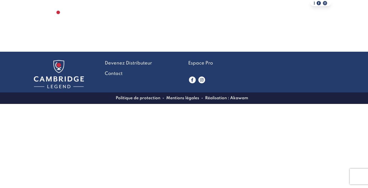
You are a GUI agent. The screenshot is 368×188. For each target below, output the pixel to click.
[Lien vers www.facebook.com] (192, 80)
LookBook (215, 19)
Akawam (239, 98)
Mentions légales (182, 98)
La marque (176, 19)
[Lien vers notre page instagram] (325, 3)
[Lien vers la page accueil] (58, 19)
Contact (251, 19)
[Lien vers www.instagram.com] (201, 80)
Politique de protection (138, 98)
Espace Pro (200, 63)
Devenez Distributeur (302, 19)
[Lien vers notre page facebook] (319, 3)
